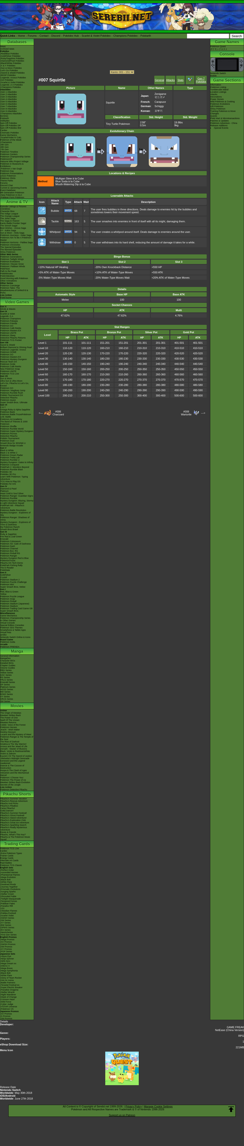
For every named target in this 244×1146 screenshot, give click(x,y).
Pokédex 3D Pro (8, 474)
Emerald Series (7, 682)
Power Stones (217, 99)
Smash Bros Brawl (9, 529)
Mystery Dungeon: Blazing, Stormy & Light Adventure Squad (16, 501)
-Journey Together (8, 887)
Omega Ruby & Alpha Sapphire (15, 409)
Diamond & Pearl (8, 488)
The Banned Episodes (11, 249)
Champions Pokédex (125, 35)
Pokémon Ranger (8, 556)
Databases (17, 42)
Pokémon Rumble (8, 498)
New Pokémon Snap (10, 369)
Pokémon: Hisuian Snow (12, 264)
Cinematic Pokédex (9, 133)
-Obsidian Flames (8, 911)
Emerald (4, 539)
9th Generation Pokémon (12, 192)
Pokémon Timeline (9, 152)
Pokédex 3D (6, 472)
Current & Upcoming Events (13, 188)
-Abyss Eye (5, 956)
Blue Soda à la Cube (67, 181)
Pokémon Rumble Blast (11, 469)
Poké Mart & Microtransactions (225, 118)
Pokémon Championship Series (15, 156)
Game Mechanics (8, 135)
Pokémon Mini (7, 584)
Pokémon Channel (9, 548)
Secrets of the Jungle (10, 785)
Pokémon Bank (7, 412)
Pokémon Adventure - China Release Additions (223, 124)
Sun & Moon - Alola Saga (12, 233)
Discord (55, 35)
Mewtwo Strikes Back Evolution (15, 782)
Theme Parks (6, 180)
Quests (213, 116)
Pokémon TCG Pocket (11, 340)
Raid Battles (6, 863)
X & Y (3, 407)
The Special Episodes (10, 247)
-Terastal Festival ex (9, 985)
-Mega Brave (6, 968)
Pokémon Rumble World (11, 429)
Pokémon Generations (11, 257)
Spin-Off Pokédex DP (10, 125)
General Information (9, 656)
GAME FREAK (235, 1027)
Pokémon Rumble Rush (11, 393)
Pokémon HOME (8, 352)
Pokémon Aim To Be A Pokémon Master (15, 238)
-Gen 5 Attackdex (8, 101)
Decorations (216, 97)
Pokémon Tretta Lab (10, 457)
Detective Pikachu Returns (13, 338)
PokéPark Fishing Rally (11, 565)
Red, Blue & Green (9, 591)
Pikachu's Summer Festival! (13, 813)
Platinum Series (7, 687)
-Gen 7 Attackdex (8, 106)
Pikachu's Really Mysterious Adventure (13, 828)
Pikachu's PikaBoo (9, 806)
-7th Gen (4, 149)
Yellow (3, 594)
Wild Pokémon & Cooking (222, 101)
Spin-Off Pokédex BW (10, 128)
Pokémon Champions (10, 318)
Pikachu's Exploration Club (13, 820)
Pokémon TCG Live (9, 373)
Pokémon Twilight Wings (12, 259)
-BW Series (5, 925)
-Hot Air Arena (7, 980)
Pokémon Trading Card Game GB (16, 608)
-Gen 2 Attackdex (8, 94)
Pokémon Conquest (9, 465)
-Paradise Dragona (9, 990)
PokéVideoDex (7, 276)
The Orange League (10, 216)
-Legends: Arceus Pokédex (13, 77)
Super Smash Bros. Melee (12, 587)
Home (21, 35)
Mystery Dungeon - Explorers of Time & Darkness (15, 523)
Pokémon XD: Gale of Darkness (15, 544)
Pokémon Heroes (8, 727)
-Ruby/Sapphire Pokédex (12, 58)
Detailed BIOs (7, 663)
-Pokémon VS (7, 1009)
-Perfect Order (7, 870)
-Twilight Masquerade (10, 899)
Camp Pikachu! (7, 808)
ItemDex (4, 116)
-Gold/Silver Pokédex (10, 56)
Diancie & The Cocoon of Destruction (12, 766)
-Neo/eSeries (6, 932)
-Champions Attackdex (11, 113)
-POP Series (6, 951)
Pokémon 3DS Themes (11, 627)
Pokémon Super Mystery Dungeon (16, 431)
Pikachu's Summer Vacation (13, 798)
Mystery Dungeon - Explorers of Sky (15, 513)
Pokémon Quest (8, 400)
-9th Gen (4, 144)
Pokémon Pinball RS (10, 553)
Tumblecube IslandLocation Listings (219, 90)
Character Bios (7, 211)
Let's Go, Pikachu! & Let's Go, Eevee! (14, 384)
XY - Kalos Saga (8, 230)
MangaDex (5, 658)
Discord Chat (6, 185)
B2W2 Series (6, 694)
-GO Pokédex (6, 80)
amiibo (3, 635)
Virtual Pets (5, 632)
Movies (17, 706)
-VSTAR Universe (8, 1006)
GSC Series (6, 675)
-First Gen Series (8, 935)
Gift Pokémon (216, 106)
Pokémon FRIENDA (9, 647)
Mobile (213, 75)
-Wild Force (5, 1002)
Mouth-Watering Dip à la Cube (73, 184)
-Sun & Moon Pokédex (11, 68)
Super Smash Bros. (9, 611)
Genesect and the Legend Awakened (12, 762)
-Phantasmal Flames (10, 875)
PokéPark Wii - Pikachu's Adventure (12, 506)
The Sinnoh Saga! (8, 225)
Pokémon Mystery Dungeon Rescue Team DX (13, 360)
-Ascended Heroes (9, 872)
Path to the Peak (8, 271)
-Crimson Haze (7, 999)
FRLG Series (6, 680)
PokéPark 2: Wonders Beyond (14, 467)
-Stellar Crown (7, 894)
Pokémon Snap (7, 599)
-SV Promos (6, 942)
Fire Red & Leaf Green (11, 536)
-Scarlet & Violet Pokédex (12, 82)
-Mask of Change (8, 997)
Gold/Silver (5, 575)
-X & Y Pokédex (7, 65)
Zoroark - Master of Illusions (13, 749)
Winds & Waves (7, 309)
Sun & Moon (6, 378)
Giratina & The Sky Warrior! (13, 744)
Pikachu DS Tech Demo (11, 563)
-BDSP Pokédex (8, 75)
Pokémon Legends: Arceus (13, 350)
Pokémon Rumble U (10, 460)
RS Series (5, 677)
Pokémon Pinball (8, 601)
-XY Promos (6, 949)
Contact (44, 35)
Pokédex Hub (71, 35)
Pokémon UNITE (8, 333)
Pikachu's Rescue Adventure (14, 801)
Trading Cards (17, 844)
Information (215, 85)
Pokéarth (145, 35)
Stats (180, 80)
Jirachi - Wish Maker (10, 729)
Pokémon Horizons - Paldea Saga (16, 242)
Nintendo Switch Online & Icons (15, 637)
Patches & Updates (219, 121)
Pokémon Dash (7, 546)
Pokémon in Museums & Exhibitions (12, 165)
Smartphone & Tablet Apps (13, 630)
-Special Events (220, 128)
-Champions (6, 142)
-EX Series (5, 930)
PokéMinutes (6, 273)
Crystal (3, 577)
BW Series (5, 692)
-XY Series (5, 923)
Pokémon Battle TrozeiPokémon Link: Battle (15, 415)
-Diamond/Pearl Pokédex (12, 61)
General (159, 80)
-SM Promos (6, 946)
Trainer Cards (6, 855)
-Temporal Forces (8, 901)
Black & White (7, 450)
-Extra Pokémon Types (11, 853)
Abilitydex (5, 121)
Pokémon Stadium (9, 606)
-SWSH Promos (8, 944)
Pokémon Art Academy (11, 419)
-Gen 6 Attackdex (8, 104)
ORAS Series (6, 699)
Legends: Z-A (6, 316)
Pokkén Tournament (9, 438)
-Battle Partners (7, 982)
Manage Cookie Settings (158, 1106)
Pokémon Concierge (10, 285)
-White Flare (6, 882)
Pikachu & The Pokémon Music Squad (15, 838)
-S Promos (5, 1016)
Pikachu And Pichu (9, 803)
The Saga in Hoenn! (9, 221)
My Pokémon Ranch (10, 527)
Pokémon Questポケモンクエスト (218, 47)
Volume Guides (7, 668)
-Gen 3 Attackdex (8, 97)
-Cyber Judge (6, 1004)
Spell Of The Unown (9, 720)
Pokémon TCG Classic (11, 865)
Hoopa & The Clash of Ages (13, 770)
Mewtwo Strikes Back (10, 715)
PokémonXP (6, 159)
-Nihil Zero (5, 961)
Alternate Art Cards (9, 860)
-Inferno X (5, 966)
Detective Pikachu (8, 397)
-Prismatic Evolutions (10, 889)
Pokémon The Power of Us (13, 780)
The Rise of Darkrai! (9, 741)
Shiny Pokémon (7, 252)
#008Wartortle (186, 413)
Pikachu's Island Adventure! (13, 818)
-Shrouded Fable (8, 896)
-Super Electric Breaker (11, 987)
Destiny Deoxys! (8, 732)
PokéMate (5, 570)
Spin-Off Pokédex (8, 123)
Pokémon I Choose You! (11, 777)
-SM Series (5, 920)
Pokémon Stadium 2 (10, 580)
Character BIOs (7, 660)
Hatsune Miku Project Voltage (14, 161)
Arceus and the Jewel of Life (13, 746)
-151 (2, 908)
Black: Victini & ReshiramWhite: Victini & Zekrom (15, 752)
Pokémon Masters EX (10, 330)
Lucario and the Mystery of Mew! (15, 734)
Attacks (170, 80)
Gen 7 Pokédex (201, 80)
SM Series (5, 701)
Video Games (17, 302)
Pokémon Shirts (8, 178)
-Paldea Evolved (8, 913)
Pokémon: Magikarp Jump (12, 390)
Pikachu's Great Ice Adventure (14, 822)
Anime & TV (17, 202)
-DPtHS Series (7, 927)
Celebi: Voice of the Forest (13, 725)
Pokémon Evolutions (10, 261)
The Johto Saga (8, 218)
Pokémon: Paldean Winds (12, 266)
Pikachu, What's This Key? (13, 834)
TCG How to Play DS (10, 481)
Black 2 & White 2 (8, 453)
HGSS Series (6, 689)
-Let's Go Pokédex (9, 70)
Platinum (4, 491)
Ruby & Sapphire (8, 534)
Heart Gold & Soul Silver (12, 493)
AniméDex (5, 209)
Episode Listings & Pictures (13, 206)
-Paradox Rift (6, 906)
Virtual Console (7, 623)
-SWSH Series (7, 918)
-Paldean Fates (7, 903)
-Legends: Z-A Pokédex (11, 85)
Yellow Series (6, 672)
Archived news (7, 49)
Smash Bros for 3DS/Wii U (13, 443)
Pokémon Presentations (11, 173)
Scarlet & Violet (7, 314)
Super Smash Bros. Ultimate (14, 402)
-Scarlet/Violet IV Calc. (11, 137)
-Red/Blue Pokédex (9, 53)
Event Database (8, 190)
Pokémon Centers (8, 154)
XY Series (5, 696)
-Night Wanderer (8, 994)
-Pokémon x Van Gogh (11, 168)
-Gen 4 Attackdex (8, 99)
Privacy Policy (133, 1106)
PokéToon (5, 269)
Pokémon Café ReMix (10, 328)
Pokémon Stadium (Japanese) (14, 603)
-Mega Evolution (8, 877)
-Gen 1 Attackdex (8, 92)
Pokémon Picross (8, 433)
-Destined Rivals (8, 884)
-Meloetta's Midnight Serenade (14, 758)
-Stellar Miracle (7, 992)
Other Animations (8, 281)
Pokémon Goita (7, 642)
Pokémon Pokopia (9, 321)
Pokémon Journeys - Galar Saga (16, 235)
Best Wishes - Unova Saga (13, 228)
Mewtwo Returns (8, 722)
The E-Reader (7, 568)
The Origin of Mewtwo (10, 713)
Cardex (3, 130)
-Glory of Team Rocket (11, 978)
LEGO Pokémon (8, 176)
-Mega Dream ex (8, 963)
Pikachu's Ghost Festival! (12, 815)
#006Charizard (58, 413)
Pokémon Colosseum (10, 541)
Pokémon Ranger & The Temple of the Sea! (16, 738)
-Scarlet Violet (7, 915)
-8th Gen (4, 147)
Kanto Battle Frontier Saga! (13, 223)
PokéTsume (5, 297)
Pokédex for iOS (8, 484)
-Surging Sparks (8, 891)
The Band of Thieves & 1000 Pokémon (14, 422)
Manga (17, 651)
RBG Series (6, 670)
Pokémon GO (6, 326)
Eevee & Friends (8, 832)
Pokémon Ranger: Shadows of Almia (14, 518)
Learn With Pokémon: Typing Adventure (14, 478)
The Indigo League (9, 213)
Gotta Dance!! (7, 810)
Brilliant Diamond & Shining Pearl (16, 347)
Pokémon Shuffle (8, 426)
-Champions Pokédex (10, 87)
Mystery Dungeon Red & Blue (14, 558)
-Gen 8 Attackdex (8, 109)
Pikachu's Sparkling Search (13, 825)
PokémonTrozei (7, 560)
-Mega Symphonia (9, 970)
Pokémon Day (7, 171)
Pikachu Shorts (17, 794)
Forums (32, 35)
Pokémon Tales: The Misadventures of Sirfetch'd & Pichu (14, 290)
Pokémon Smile (7, 364)
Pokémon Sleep (8, 335)
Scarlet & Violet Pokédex (96, 35)
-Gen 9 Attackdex (8, 111)
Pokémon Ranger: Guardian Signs (16, 496)
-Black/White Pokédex (10, 63)
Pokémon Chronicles (10, 245)
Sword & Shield (7, 345)
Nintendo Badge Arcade (11, 445)
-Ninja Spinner (7, 958)
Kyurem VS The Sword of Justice (16, 756)
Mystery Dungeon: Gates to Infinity (16, 462)
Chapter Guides (7, 665)
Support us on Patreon (122, 1115)
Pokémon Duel (7, 441)
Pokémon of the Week (10, 140)
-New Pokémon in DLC (11, 195)
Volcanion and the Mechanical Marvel (14, 774)
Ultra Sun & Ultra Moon (11, 381)
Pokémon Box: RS (9, 551)
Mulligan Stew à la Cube (69, 178)
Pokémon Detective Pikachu (13, 789)
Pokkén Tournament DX (11, 395)
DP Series (5, 684)
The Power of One (9, 717)
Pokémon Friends (8, 323)
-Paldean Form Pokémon (12, 197)
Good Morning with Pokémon (14, 278)
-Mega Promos (7, 939)
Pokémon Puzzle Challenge (13, 582)
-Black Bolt (5, 879)
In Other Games (8, 620)
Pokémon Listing (218, 87)
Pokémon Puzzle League (12, 596)
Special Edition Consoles (12, 625)
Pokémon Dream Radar (11, 455)
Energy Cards (6, 858)
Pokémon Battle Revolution (13, 510)
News (3, 46)
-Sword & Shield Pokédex (12, 73)
